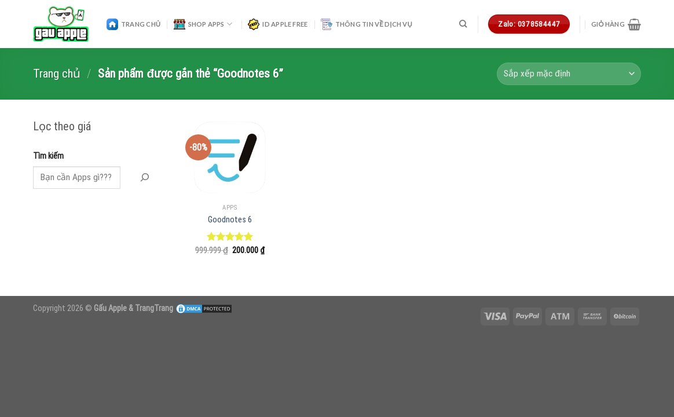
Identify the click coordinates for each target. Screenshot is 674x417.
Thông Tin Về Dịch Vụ (366, 24)
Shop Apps (203, 24)
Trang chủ (56, 74)
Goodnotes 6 (230, 220)
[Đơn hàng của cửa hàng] (569, 74)
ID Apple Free (277, 24)
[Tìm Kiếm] (144, 177)
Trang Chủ (133, 24)
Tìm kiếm (48, 156)
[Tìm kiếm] (463, 23)
